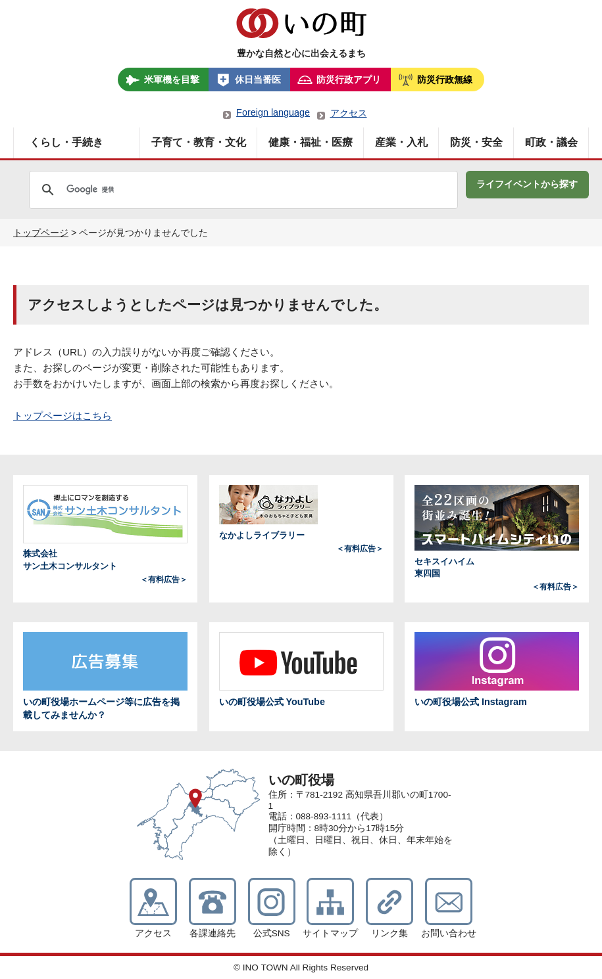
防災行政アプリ (348, 79)
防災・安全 (476, 142)
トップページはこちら (62, 415)
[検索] (181, 189)
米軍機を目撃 (171, 79)
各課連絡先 (212, 933)
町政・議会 (551, 142)
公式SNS (271, 933)
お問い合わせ (448, 933)
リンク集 (389, 933)
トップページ (40, 232)
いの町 (301, 23)
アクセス (348, 113)
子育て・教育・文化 (198, 142)
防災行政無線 (444, 79)
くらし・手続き (66, 142)
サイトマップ (330, 933)
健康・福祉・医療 (310, 142)
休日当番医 (258, 79)
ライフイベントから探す (527, 184)
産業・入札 (401, 142)
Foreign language (273, 112)
